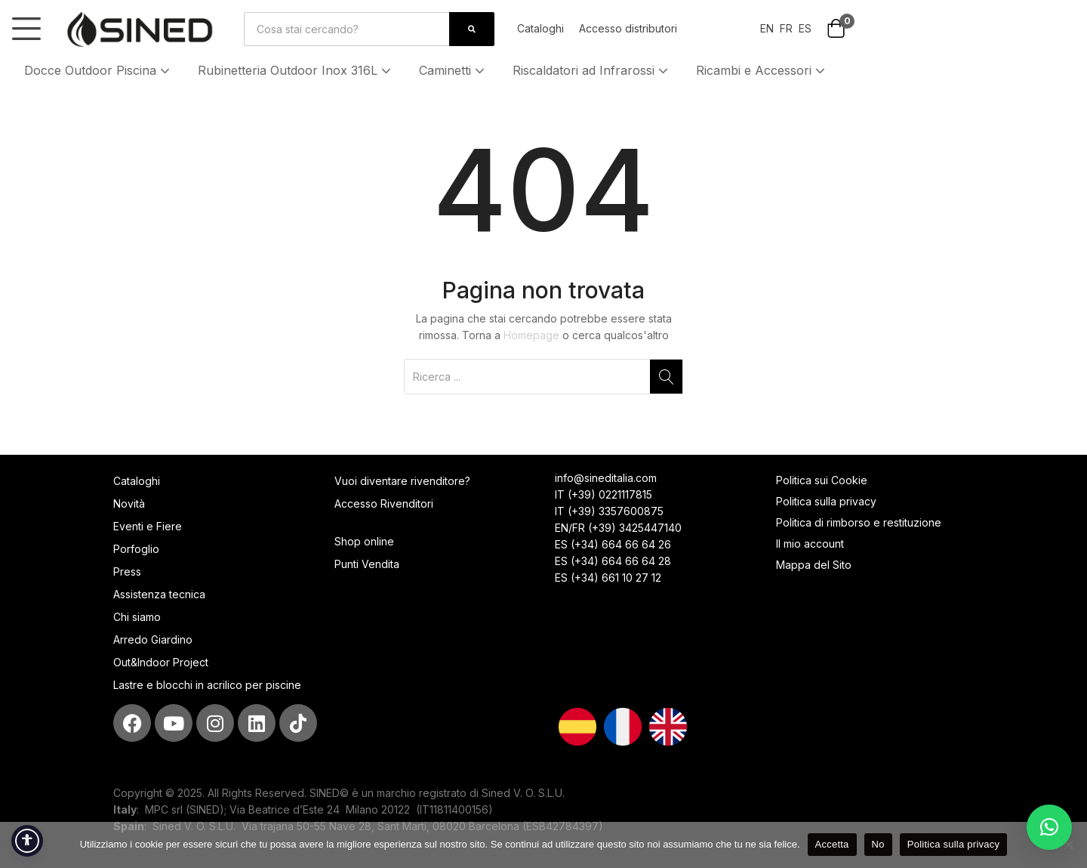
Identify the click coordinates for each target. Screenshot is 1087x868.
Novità (129, 503)
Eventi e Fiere (147, 526)
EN (767, 28)
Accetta (832, 844)
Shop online (364, 541)
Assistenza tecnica (159, 594)
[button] (836, 30)
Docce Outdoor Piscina (98, 70)
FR (786, 28)
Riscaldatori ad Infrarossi (592, 70)
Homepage (531, 335)
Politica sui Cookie (821, 480)
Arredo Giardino (152, 639)
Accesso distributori (628, 28)
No (878, 844)
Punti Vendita (366, 564)
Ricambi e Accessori (762, 70)
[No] (1068, 844)
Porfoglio (136, 548)
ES (805, 28)
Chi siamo (137, 616)
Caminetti (453, 70)
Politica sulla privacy (826, 501)
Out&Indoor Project (160, 662)
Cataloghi (540, 28)
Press (127, 571)
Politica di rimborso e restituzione (858, 522)
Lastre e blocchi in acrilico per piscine (207, 684)
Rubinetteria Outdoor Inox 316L (296, 70)
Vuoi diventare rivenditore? (402, 480)
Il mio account (810, 543)
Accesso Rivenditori (383, 503)
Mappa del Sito (815, 564)
